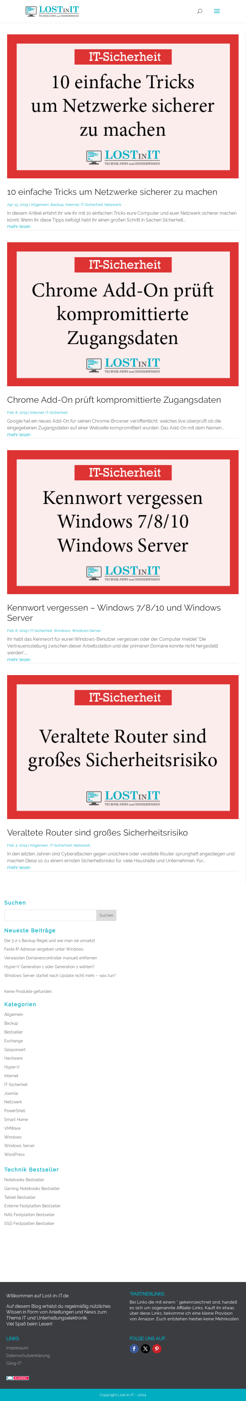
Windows (62, 631)
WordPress (14, 1154)
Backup (57, 204)
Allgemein (40, 204)
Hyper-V (12, 1067)
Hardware (13, 1058)
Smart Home (16, 1119)
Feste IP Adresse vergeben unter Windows (43, 949)
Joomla (11, 1093)
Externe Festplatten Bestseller (32, 1206)
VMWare (12, 1128)
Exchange (13, 1041)
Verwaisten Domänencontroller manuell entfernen (50, 958)
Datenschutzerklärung (28, 1355)
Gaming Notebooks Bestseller (32, 1188)
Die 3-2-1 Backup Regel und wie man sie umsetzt (49, 940)
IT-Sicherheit (92, 204)
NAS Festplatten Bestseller (29, 1214)
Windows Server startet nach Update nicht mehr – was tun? (60, 975)
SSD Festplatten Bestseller (29, 1223)
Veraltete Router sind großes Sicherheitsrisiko (97, 833)
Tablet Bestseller (20, 1197)
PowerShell (14, 1110)
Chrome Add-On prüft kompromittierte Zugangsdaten (114, 400)
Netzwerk (112, 204)
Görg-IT (13, 1363)
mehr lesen (18, 226)
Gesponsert (15, 1049)
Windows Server (86, 631)
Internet (72, 204)
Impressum (17, 1347)
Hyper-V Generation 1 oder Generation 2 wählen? (49, 966)
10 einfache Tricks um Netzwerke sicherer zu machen (112, 192)
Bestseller (13, 1032)
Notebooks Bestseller (24, 1179)
